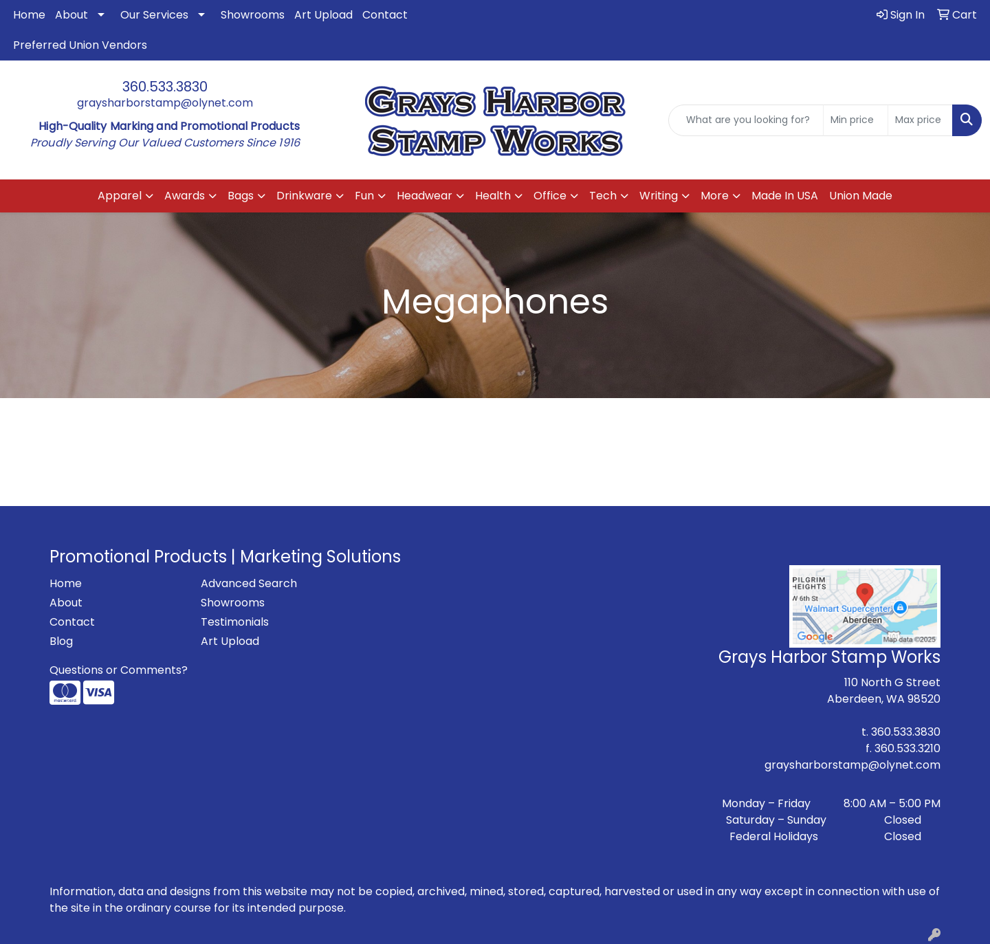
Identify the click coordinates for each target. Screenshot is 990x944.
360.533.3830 (165, 86)
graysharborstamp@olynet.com (165, 103)
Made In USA (784, 196)
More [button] (715, 196)
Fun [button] (364, 196)
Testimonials (235, 622)
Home (29, 15)
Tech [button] (603, 196)
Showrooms (253, 15)
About (71, 15)
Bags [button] (241, 196)
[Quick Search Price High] (920, 120)
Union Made (860, 196)
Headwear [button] (424, 196)
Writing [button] (658, 196)
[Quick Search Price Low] (855, 120)
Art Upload (323, 15)
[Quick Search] (746, 120)
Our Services (154, 15)
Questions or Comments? (119, 670)
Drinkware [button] (304, 196)
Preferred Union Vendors (80, 45)
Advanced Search (249, 583)
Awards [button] (184, 196)
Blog (61, 641)
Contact (385, 15)
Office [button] (550, 196)
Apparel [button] (120, 196)
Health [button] (493, 196)
